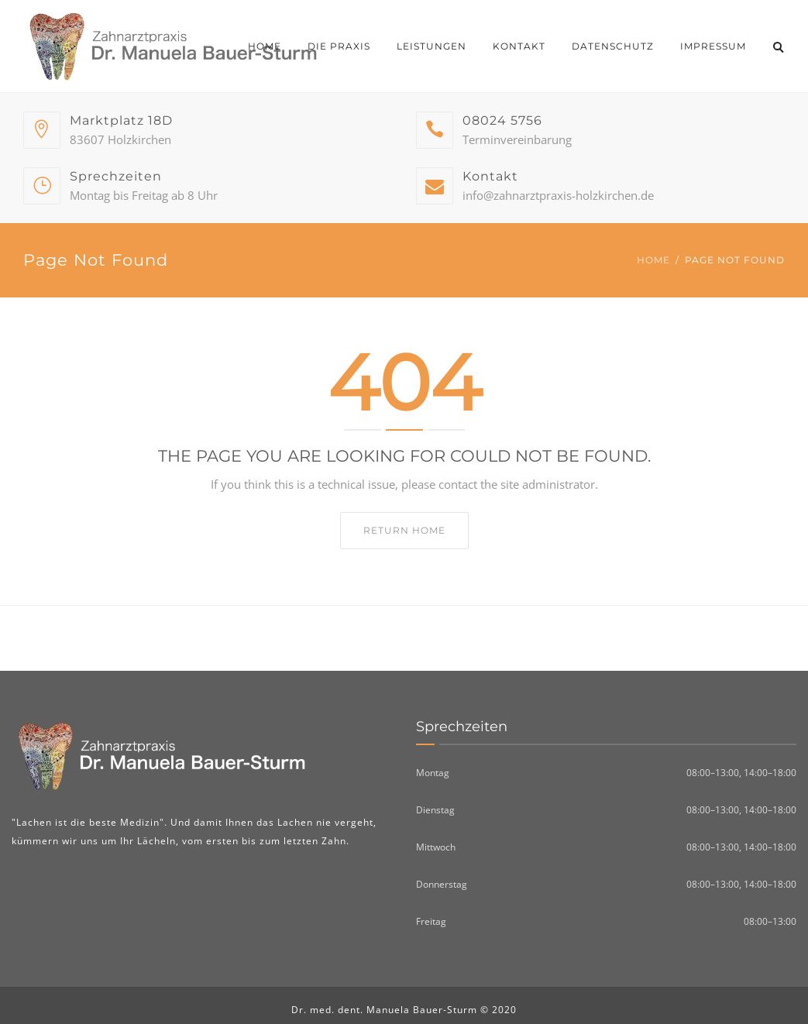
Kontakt (519, 46)
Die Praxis (339, 46)
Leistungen (431, 46)
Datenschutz (613, 46)
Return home (404, 530)
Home (264, 46)
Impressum (713, 46)
